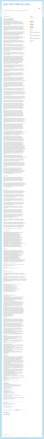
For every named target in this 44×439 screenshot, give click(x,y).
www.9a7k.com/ (5, 393)
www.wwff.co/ (14, 290)
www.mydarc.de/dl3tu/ (13, 63)
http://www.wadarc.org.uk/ (16, 212)
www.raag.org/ (12, 342)
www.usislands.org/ (15, 286)
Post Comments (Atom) (9, 435)
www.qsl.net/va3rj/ (14, 287)
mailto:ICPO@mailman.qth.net (8, 404)
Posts (5, 12)
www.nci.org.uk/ (10, 212)
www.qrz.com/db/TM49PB (20, 80)
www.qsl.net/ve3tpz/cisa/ (17, 284)
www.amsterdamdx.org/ (6, 316)
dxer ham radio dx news (16, 4)
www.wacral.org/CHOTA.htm (6, 217)
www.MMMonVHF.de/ (12, 265)
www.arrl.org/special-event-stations (17, 228)
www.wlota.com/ (16, 291)
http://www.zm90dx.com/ (14, 374)
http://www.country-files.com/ (6, 379)
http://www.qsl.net (10, 406)
